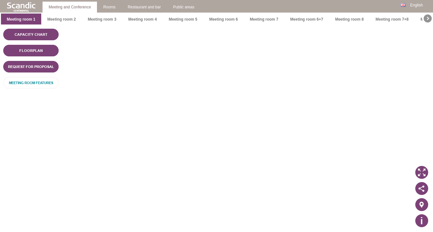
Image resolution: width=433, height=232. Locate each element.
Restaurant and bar (144, 7)
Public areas (183, 7)
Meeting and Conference (70, 7)
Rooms (109, 7)
